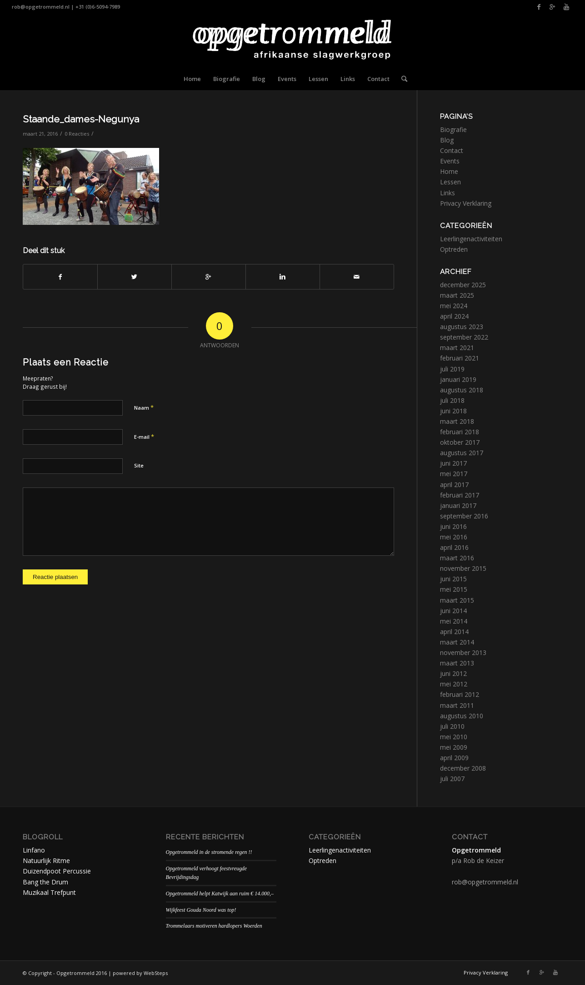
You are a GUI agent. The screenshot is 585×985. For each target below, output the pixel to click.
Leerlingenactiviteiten (471, 238)
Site (139, 465)
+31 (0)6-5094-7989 (97, 6)
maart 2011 (457, 705)
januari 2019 (458, 379)
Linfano (34, 850)
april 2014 (454, 631)
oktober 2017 (460, 442)
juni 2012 (453, 673)
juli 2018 (452, 400)
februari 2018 (459, 431)
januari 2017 (458, 505)
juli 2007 (452, 778)
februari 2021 (459, 358)
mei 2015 (453, 589)
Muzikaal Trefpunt (49, 892)
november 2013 (463, 652)
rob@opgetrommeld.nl (41, 6)
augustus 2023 (461, 326)
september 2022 (464, 337)
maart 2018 (457, 421)
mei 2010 (453, 736)
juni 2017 (453, 463)
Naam (144, 407)
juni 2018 (453, 410)
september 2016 (464, 516)
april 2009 (454, 757)
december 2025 (463, 284)
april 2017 (454, 484)
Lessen (450, 182)
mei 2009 (453, 747)
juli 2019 (452, 369)
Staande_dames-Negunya (81, 119)
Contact (451, 150)
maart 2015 (457, 600)
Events (450, 161)
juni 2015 (453, 578)
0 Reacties (77, 133)
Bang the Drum (45, 882)
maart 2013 (457, 663)
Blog (447, 140)
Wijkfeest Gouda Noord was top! (201, 910)
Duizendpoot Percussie (57, 871)
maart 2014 (457, 642)
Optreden (454, 249)
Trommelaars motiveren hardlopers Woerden (214, 926)
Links (447, 192)
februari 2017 (459, 495)
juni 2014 (453, 610)
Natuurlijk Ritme (46, 860)
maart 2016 (457, 557)
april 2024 (454, 316)
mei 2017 (453, 473)
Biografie (453, 129)
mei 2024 (453, 305)
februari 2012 (459, 694)
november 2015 (463, 568)
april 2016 (454, 547)
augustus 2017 (461, 452)
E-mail (144, 436)
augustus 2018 (461, 390)
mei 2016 (453, 537)
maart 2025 (457, 295)
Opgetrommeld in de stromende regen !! (209, 852)
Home (449, 171)
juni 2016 (453, 526)
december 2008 (463, 768)
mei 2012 (453, 684)
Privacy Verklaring (465, 203)
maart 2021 (457, 347)
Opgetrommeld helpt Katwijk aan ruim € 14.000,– (220, 893)
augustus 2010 (461, 715)
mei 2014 (453, 621)
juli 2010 (452, 726)
